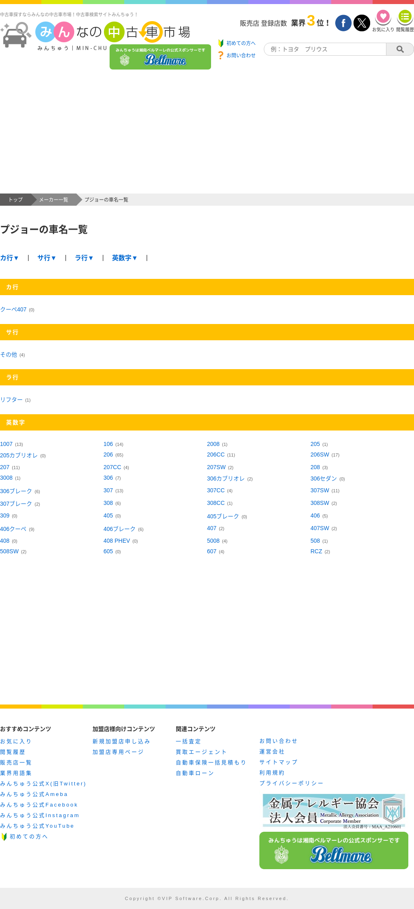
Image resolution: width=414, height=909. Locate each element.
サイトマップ (278, 762)
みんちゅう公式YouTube (37, 826)
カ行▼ (9, 257)
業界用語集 (16, 773)
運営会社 (272, 751)
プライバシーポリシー (291, 783)
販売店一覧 (16, 762)
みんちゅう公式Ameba (34, 794)
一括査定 (189, 741)
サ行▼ (47, 257)
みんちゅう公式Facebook (39, 805)
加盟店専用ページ (118, 752)
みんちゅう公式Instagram (40, 815)
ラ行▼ (84, 257)
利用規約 (272, 773)
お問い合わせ (278, 741)
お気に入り (16, 741)
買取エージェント (202, 752)
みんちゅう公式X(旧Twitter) (43, 784)
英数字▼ (125, 257)
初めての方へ (29, 836)
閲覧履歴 (13, 752)
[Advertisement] (207, 132)
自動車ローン (195, 773)
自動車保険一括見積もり (211, 762)
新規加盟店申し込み (122, 741)
